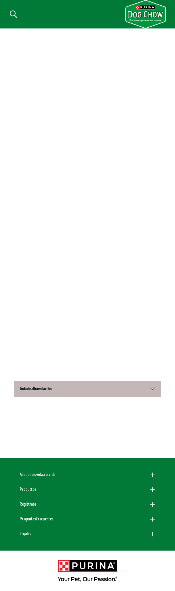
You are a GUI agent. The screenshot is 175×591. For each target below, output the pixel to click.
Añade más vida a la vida (37, 474)
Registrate (28, 504)
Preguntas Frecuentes (36, 519)
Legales (25, 534)
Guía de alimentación (36, 389)
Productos (28, 489)
